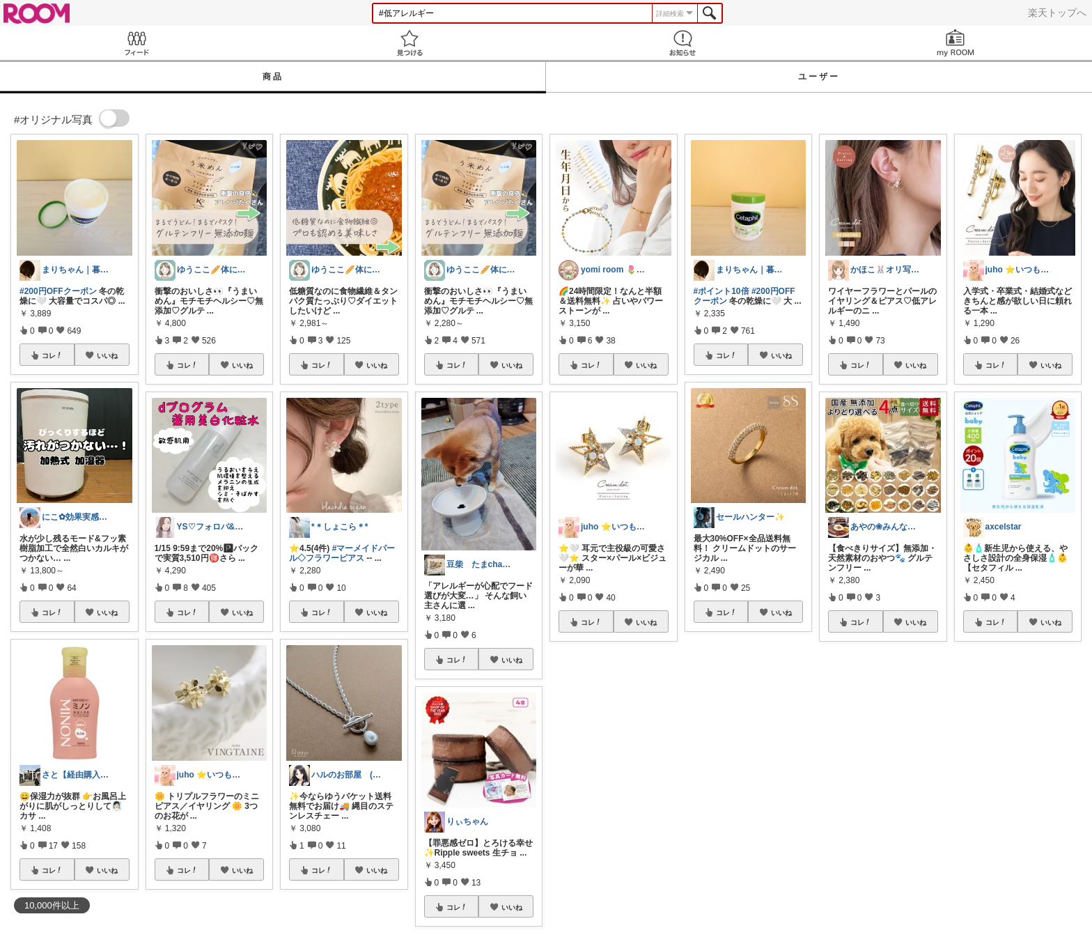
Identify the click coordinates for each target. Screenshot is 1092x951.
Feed (136, 43)
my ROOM (955, 43)
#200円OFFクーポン (58, 291)
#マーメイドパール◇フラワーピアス (342, 553)
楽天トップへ (1057, 12)
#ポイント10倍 (721, 291)
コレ (52, 355)
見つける (409, 43)
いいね (107, 355)
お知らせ (682, 43)
